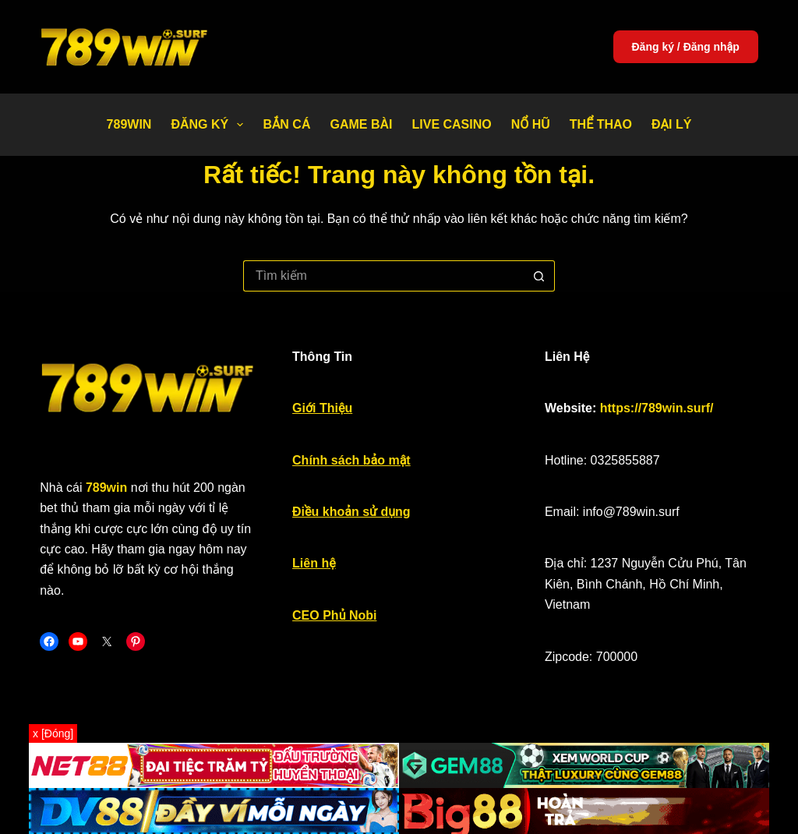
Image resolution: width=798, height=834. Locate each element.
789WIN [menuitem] (129, 124)
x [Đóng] (53, 733)
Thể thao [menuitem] (601, 124)
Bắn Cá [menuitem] (286, 124)
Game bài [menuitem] (361, 124)
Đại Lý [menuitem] (671, 124)
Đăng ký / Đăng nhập (686, 47)
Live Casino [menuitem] (451, 124)
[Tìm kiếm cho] (383, 276)
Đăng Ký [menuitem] (210, 124)
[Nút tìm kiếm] (539, 276)
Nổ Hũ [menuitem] (530, 124)
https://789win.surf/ (657, 408)
